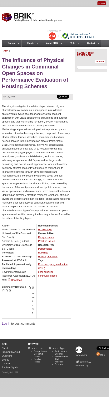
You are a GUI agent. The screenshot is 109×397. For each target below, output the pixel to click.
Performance (45, 248)
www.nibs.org (82, 365)
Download (16, 280)
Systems (59, 364)
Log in (6, 323)
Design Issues (46, 237)
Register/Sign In (10, 367)
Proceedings (45, 229)
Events (30, 43)
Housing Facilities (47, 256)
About (5, 348)
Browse (11, 43)
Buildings (43, 252)
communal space (47, 275)
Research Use (35, 348)
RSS (101, 354)
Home (5, 51)
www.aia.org (81, 355)
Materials (59, 362)
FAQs (72, 43)
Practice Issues (46, 241)
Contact (91, 43)
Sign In (101, 3)
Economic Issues (38, 355)
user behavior (45, 271)
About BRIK (52, 43)
